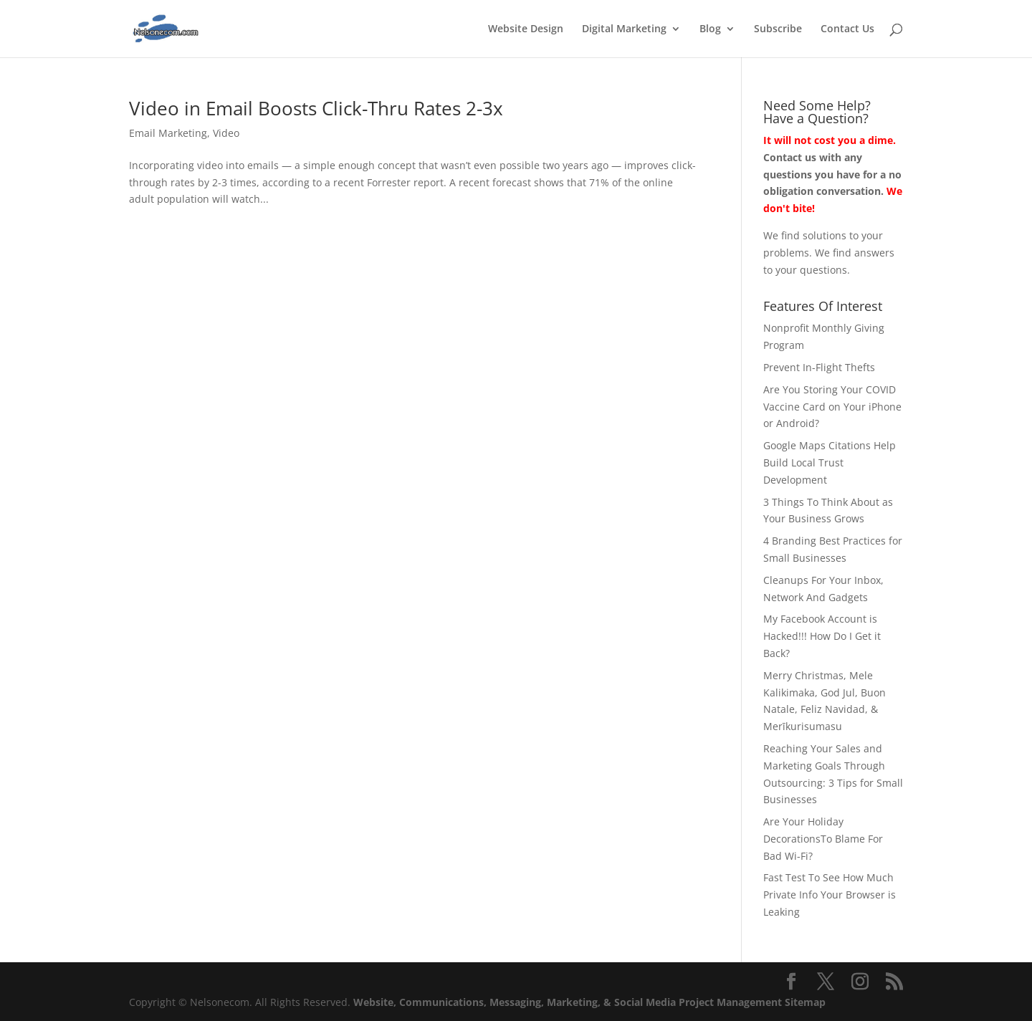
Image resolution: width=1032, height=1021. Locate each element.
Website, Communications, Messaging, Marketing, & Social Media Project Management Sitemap (589, 1002)
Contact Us (847, 29)
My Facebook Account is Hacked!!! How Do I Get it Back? (822, 636)
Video (226, 133)
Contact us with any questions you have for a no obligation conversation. (832, 174)
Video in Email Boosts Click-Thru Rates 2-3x (316, 108)
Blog (710, 29)
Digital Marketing (624, 29)
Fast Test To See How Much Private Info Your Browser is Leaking (829, 895)
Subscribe (778, 29)
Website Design (525, 29)
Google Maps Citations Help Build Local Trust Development (829, 462)
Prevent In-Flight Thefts (819, 367)
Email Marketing (168, 133)
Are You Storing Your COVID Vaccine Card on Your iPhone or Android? (832, 407)
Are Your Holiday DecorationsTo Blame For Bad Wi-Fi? (823, 839)
